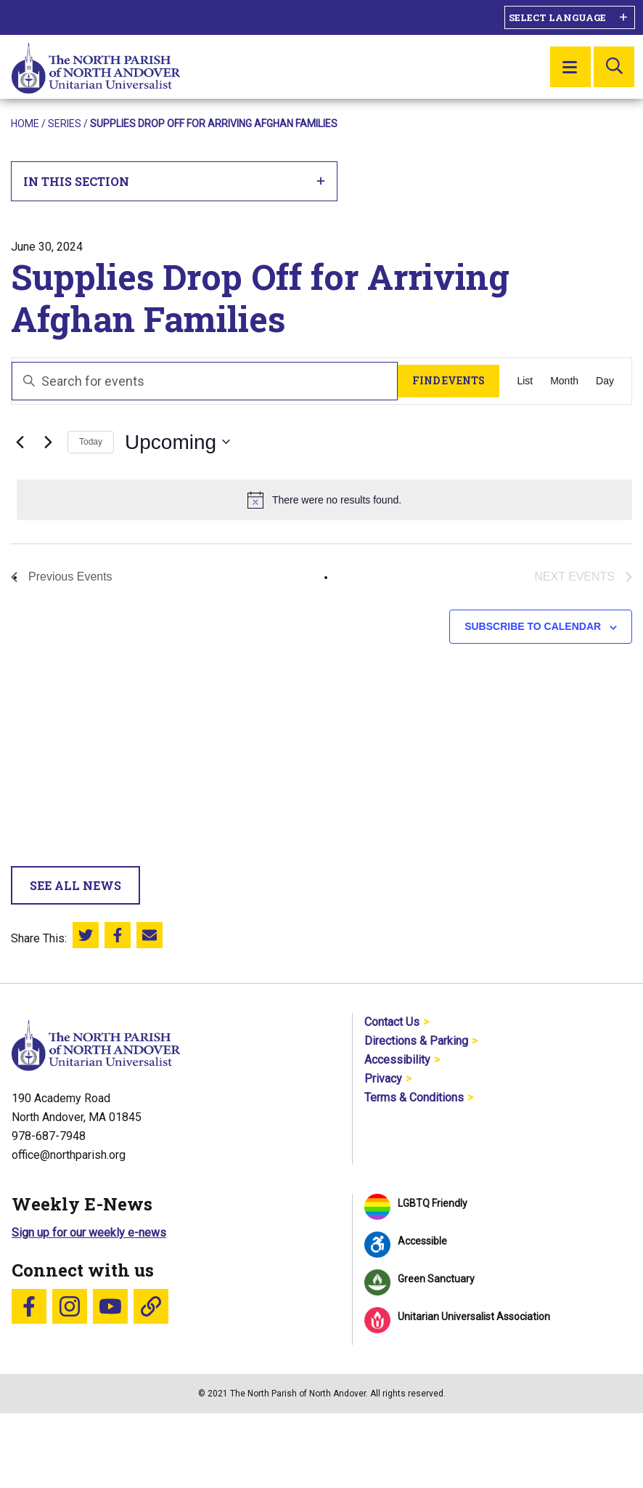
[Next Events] (48, 441)
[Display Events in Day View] (605, 381)
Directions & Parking (416, 1041)
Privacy (383, 1078)
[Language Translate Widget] (569, 17)
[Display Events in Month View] (564, 381)
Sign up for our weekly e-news (89, 1233)
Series (64, 123)
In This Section (174, 181)
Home (25, 123)
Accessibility (397, 1060)
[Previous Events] (19, 441)
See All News (75, 885)
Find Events (448, 380)
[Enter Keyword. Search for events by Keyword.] (205, 381)
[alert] (324, 500)
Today (90, 442)
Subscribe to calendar (532, 626)
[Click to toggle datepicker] (177, 442)
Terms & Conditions (414, 1097)
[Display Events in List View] (525, 381)
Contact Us (391, 1022)
